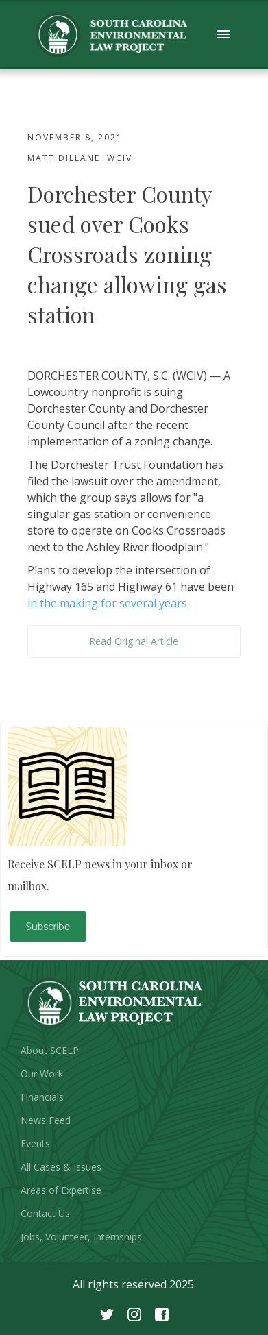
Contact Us (45, 1213)
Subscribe (48, 926)
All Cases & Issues (61, 1166)
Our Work (42, 1073)
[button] (224, 35)
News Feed (46, 1120)
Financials (42, 1096)
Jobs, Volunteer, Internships (81, 1236)
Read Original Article (133, 641)
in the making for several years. (108, 603)
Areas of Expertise (61, 1190)
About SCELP (50, 1050)
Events (35, 1143)
